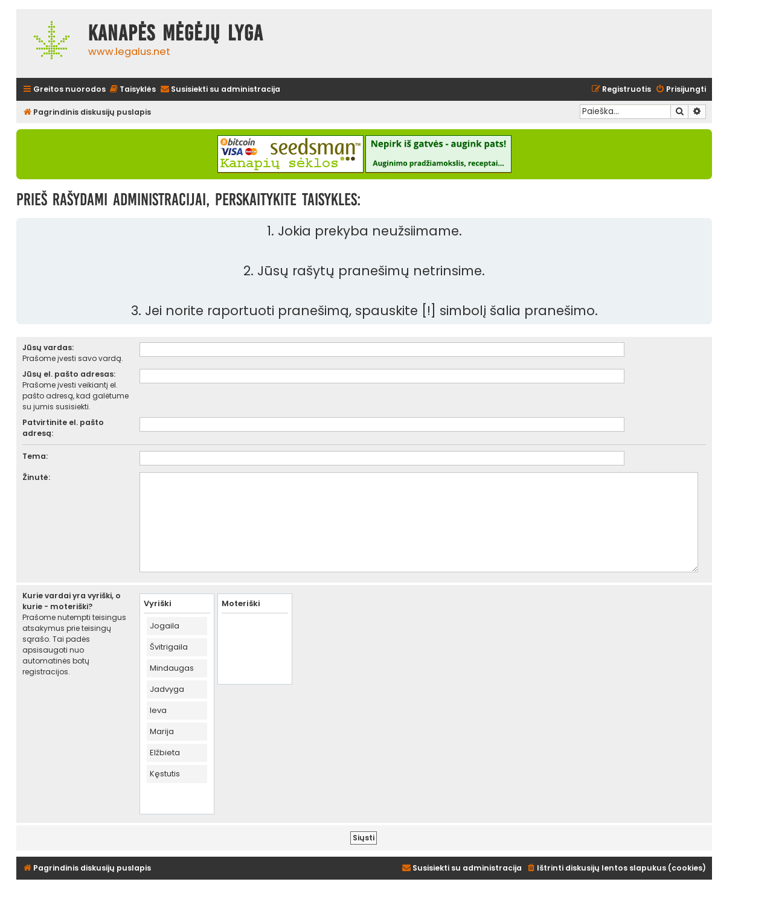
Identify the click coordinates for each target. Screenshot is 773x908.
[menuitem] (132, 90)
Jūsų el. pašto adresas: (68, 374)
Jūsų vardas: (48, 347)
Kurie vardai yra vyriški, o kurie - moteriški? (71, 601)
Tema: (35, 456)
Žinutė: (36, 477)
